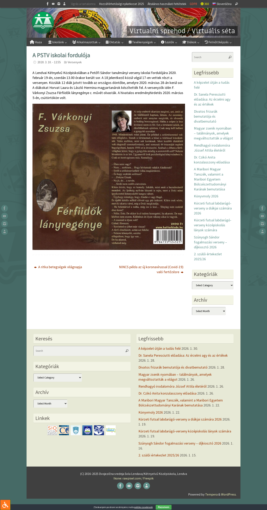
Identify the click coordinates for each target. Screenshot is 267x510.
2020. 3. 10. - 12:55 (49, 62)
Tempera (211, 494)
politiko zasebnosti (143, 507)
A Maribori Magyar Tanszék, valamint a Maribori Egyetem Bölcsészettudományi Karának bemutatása (210, 179)
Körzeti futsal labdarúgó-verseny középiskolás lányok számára (212, 225)
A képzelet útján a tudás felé (159, 348)
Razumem (163, 507)
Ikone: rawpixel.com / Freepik (133, 478)
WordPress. (228, 494)
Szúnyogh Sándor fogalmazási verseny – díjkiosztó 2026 (210, 242)
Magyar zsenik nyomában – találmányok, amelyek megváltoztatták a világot (213, 133)
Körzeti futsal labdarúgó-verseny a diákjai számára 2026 (213, 208)
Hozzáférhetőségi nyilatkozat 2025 (121, 4)
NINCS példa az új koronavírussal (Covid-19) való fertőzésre (151, 269)
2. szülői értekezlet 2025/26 (158, 455)
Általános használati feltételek (167, 4)
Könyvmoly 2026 (206, 196)
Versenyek (75, 62)
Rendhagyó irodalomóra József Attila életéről (172, 386)
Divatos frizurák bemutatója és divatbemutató (205, 116)
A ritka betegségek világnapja (58, 267)
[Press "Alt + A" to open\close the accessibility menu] (5, 504)
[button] (133, 23)
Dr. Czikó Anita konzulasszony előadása (167, 393)
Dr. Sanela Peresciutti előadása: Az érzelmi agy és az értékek (212, 99)
